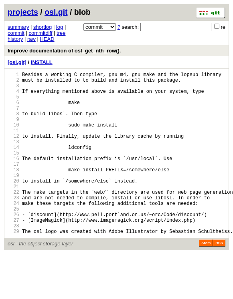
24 (13, 232)
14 (13, 164)
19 (13, 198)
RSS (219, 278)
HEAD (47, 39)
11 (13, 143)
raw (31, 39)
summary (18, 27)
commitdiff (41, 33)
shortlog (42, 27)
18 (13, 191)
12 (13, 150)
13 (13, 157)
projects (23, 12)
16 (13, 177)
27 (13, 252)
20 (13, 204)
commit (16, 33)
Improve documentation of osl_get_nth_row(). (64, 51)
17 (13, 184)
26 (13, 245)
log (59, 27)
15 (13, 170)
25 (13, 238)
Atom (206, 278)
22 (13, 218)
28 (13, 259)
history (15, 39)
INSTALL (42, 62)
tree (61, 33)
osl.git (56, 12)
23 (13, 225)
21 (13, 211)
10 (13, 136)
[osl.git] (17, 62)
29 (13, 266)
